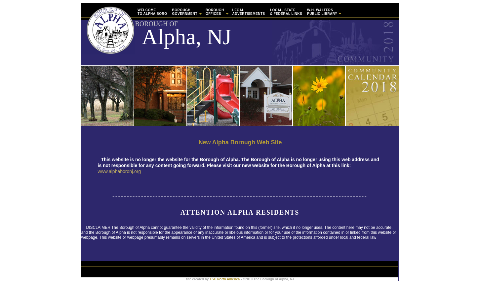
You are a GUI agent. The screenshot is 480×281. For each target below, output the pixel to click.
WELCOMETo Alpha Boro (152, 12)
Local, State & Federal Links (286, 12)
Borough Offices (216, 12)
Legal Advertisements (248, 12)
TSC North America (224, 279)
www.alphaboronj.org (119, 171)
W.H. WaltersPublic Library (323, 12)
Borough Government (186, 12)
